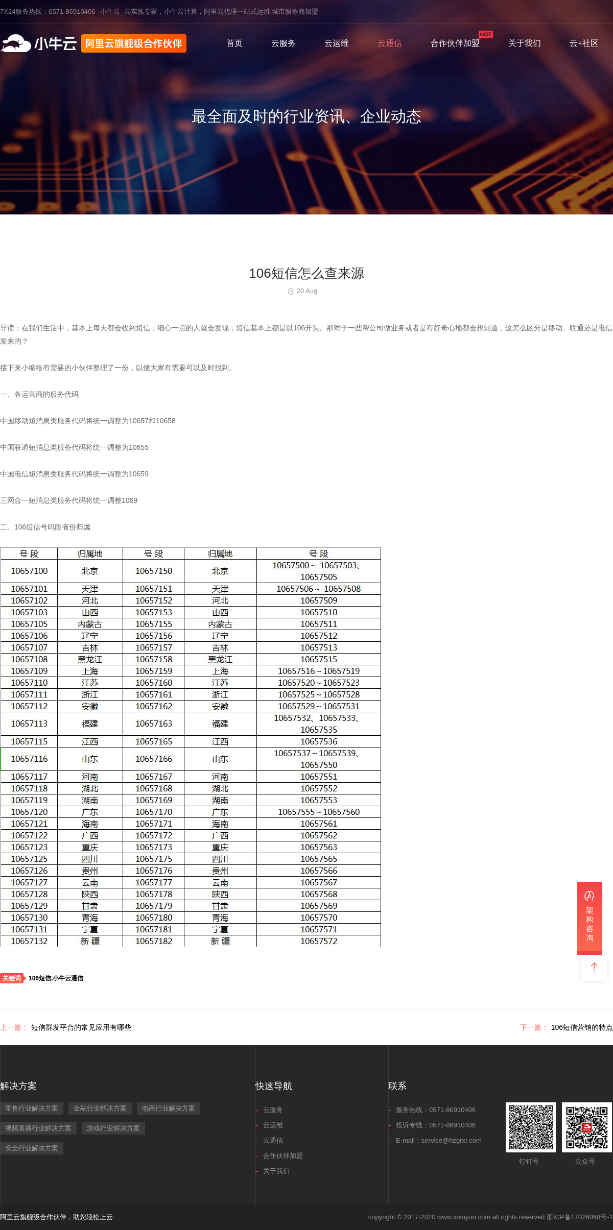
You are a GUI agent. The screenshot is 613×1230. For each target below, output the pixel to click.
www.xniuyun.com (463, 1217)
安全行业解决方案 (31, 1148)
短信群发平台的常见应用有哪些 (65, 1027)
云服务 (283, 43)
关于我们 (524, 43)
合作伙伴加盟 (455, 43)
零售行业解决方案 (31, 1108)
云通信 (390, 43)
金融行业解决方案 (100, 1108)
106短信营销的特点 (566, 1027)
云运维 (336, 43)
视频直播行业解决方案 (38, 1128)
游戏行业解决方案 (113, 1128)
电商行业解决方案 (168, 1108)
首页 (234, 43)
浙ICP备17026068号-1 (580, 1217)
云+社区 (584, 43)
